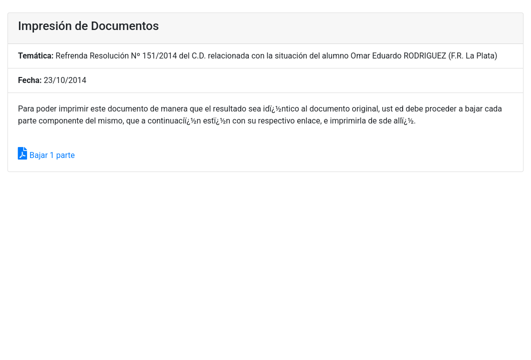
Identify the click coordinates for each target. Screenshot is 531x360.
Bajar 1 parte (46, 155)
